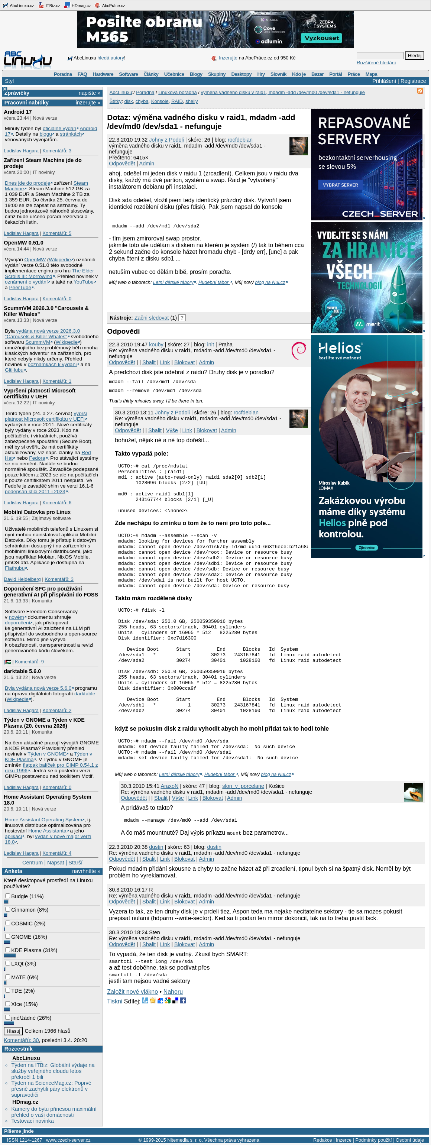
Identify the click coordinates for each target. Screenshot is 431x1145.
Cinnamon (20, 910)
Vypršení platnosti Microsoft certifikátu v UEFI (39, 394)
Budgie (16, 896)
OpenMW (35, 259)
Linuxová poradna (177, 92)
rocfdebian (240, 140)
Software (128, 74)
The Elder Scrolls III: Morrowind (49, 273)
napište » (89, 93)
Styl (9, 81)
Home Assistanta (47, 831)
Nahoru (173, 1042)
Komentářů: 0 (56, 298)
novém (16, 617)
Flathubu (15, 568)
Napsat (55, 863)
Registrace (413, 81)
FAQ (82, 74)
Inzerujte (228, 58)
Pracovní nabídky (26, 103)
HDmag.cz (77, 5)
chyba (142, 101)
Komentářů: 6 (56, 502)
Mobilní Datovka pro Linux (37, 512)
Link (165, 363)
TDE (13, 991)
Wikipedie (60, 259)
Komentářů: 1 (56, 381)
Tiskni (114, 1051)
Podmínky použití (373, 1140)
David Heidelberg (22, 579)
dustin (156, 897)
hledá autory (110, 58)
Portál (335, 74)
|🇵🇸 (7, 661)
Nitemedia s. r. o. (185, 1140)
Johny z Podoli (166, 140)
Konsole (160, 101)
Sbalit (149, 363)
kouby (156, 346)
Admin (147, 163)
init (210, 346)
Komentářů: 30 (21, 1040)
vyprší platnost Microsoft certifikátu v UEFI (46, 416)
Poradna (63, 74)
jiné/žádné (20, 1018)
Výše (172, 431)
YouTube (84, 282)
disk (128, 101)
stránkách (71, 134)
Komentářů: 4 (56, 853)
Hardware (103, 74)
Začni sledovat (152, 319)
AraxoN (169, 835)
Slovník (278, 74)
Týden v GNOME (46, 754)
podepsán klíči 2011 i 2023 (35, 491)
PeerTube (20, 287)
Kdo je (299, 74)
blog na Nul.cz (270, 283)
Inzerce (343, 1140)
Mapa (371, 74)
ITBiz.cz (49, 5)
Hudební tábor (214, 283)
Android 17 (18, 112)
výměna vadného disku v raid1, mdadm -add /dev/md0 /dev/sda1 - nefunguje (283, 92)
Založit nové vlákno (132, 1042)
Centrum (32, 863)
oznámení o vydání (26, 282)
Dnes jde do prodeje (27, 183)
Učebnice (174, 74)
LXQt (14, 964)
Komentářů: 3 (56, 150)
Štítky (116, 101)
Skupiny (217, 74)
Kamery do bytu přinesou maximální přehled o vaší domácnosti (54, 1112)
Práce (353, 74)
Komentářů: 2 (56, 710)
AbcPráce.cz (109, 5)
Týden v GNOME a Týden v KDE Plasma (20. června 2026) (44, 723)
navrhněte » (86, 871)
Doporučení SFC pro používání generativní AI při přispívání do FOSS (51, 592)
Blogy (196, 74)
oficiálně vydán (59, 128)
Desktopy (241, 74)
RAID (177, 101)
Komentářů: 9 (29, 661)
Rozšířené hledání (376, 62)
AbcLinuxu (26, 1058)
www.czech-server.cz (68, 1140)
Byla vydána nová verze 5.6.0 (38, 688)
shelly (191, 101)
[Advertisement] (194, 297)
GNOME (18, 937)
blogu (45, 134)
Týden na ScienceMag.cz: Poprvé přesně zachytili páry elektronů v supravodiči (51, 1089)
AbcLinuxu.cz (18, 5)
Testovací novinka (32, 1121)
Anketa (13, 871)
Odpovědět (122, 163)
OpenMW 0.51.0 (23, 243)
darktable (84, 693)
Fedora (37, 458)
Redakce (322, 1140)
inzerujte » (88, 103)
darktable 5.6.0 (22, 671)
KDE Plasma (23, 950)
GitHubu (14, 370)
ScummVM (38, 342)
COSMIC (19, 923)
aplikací (13, 836)
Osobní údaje (410, 1140)
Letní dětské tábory (173, 283)
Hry (261, 74)
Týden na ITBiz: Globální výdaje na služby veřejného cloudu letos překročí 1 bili (52, 1071)
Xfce (13, 1004)
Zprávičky (16, 93)
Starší (75, 863)
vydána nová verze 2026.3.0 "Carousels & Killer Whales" (42, 333)
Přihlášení (384, 81)
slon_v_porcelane (243, 835)
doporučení (17, 622)
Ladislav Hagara (21, 150)
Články (151, 74)
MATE (15, 977)
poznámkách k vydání (52, 364)
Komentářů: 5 (56, 233)
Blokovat (184, 363)
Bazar (317, 74)
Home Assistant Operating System (43, 819)
